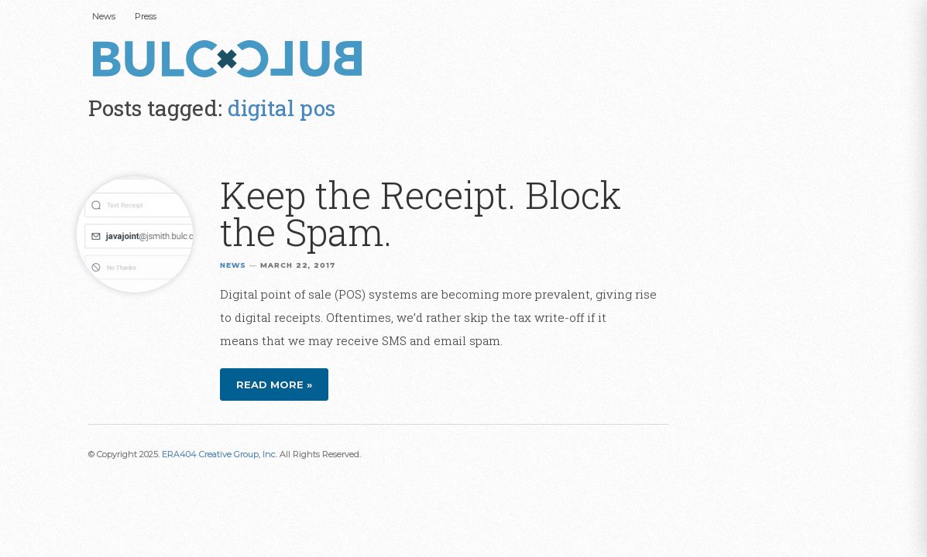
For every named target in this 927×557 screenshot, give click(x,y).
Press (145, 16)
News (103, 16)
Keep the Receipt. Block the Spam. (420, 213)
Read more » (274, 384)
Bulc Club (231, 60)
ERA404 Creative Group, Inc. (219, 454)
